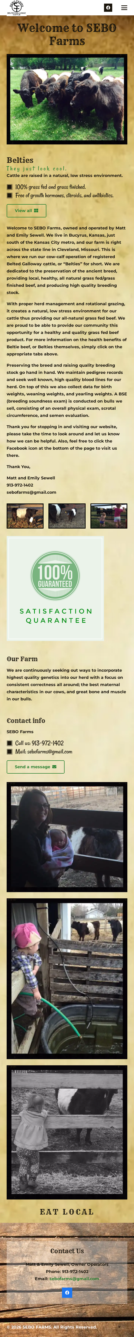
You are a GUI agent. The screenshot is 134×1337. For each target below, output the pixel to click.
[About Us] (25, 516)
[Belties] (67, 516)
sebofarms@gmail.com (74, 1278)
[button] (124, 8)
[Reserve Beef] (109, 516)
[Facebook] (108, 8)
